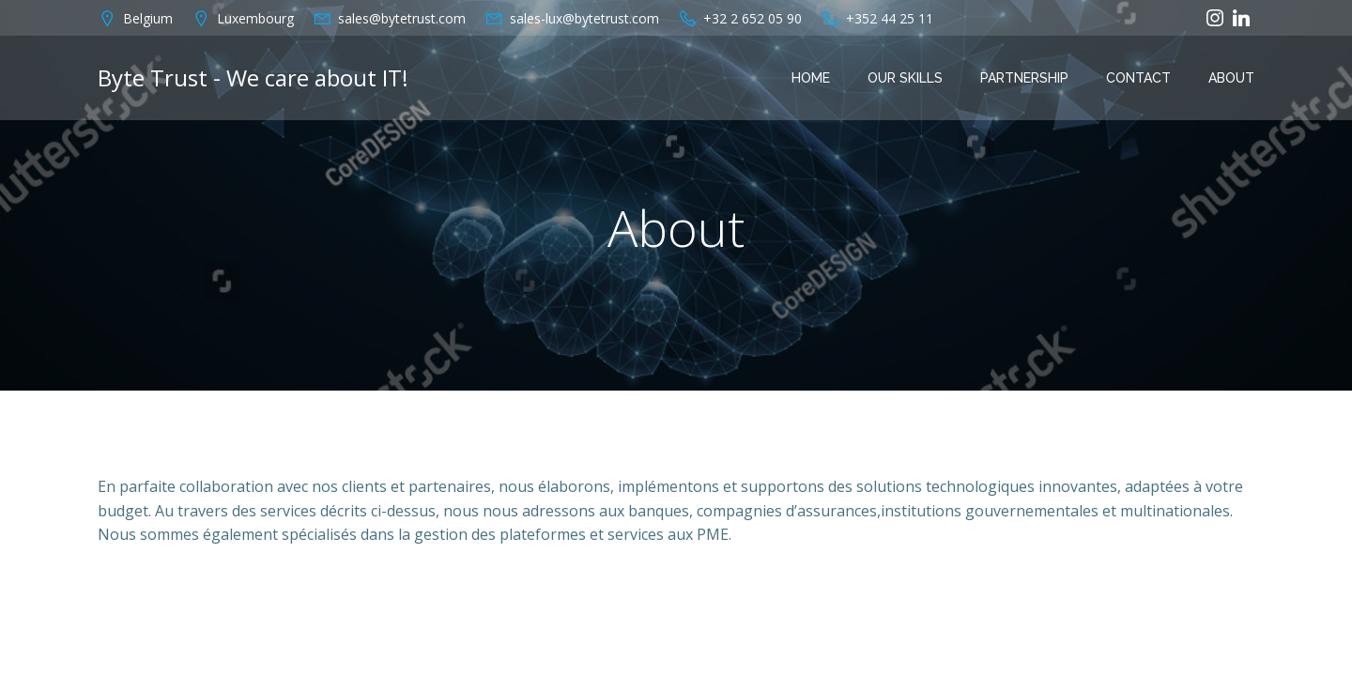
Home (810, 77)
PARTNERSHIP (1024, 77)
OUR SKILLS (905, 77)
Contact (1138, 77)
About (1231, 77)
